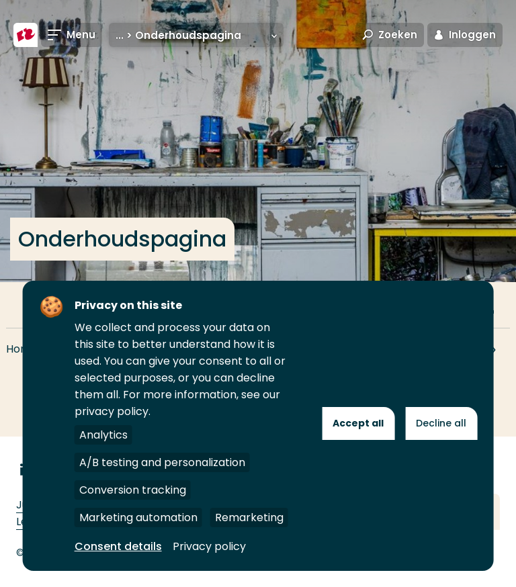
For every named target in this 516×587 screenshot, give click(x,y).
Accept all (358, 423)
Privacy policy (209, 546)
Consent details (118, 546)
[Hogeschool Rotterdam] (25, 35)
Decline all (441, 423)
